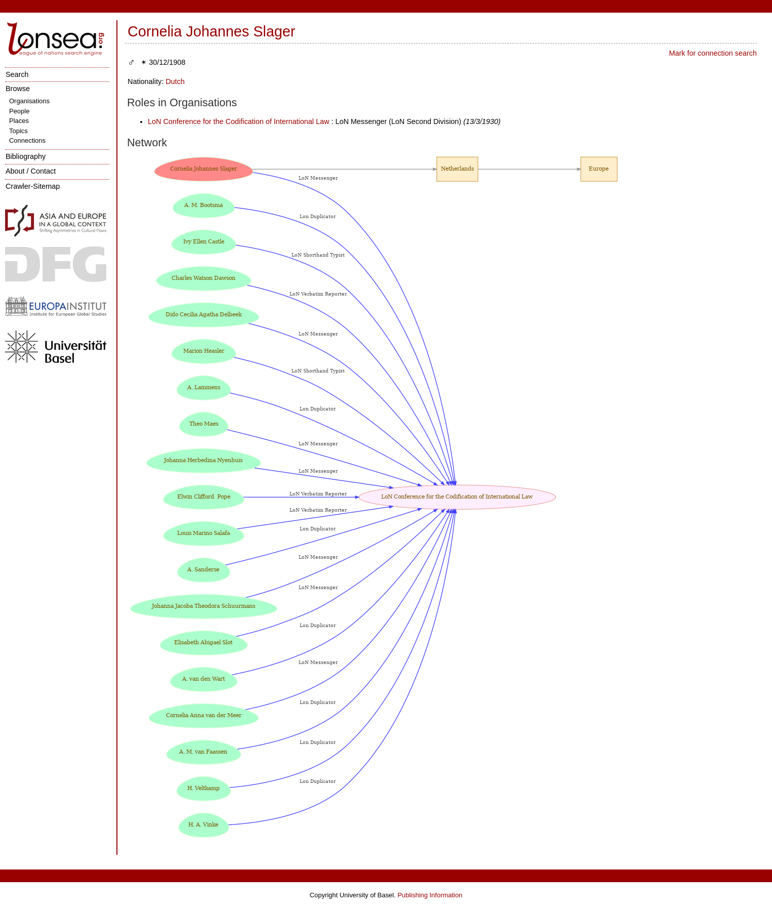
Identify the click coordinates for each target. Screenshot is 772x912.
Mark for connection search (713, 53)
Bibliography (26, 156)
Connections (27, 140)
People (19, 111)
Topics (18, 131)
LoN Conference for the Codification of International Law (238, 121)
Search (17, 74)
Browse (18, 89)
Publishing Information (429, 895)
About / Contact (31, 171)
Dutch (175, 81)
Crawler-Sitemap (33, 186)
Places (19, 121)
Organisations (29, 101)
